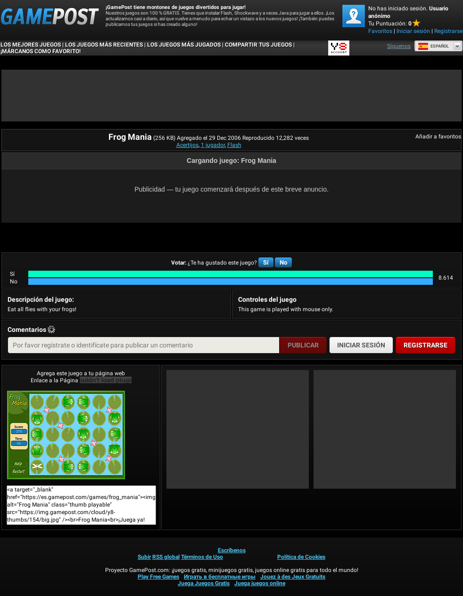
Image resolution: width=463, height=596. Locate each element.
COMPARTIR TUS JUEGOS (258, 44)
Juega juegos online (259, 583)
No (283, 262)
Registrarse (448, 31)
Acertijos (187, 145)
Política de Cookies (301, 557)
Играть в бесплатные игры (220, 576)
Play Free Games (158, 576)
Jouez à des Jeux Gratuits (292, 576)
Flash (234, 145)
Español (433, 46)
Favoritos (380, 31)
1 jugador (213, 145)
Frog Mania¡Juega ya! (66, 435)
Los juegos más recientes (104, 44)
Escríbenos (232, 550)
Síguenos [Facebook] (399, 46)
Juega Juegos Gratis (204, 583)
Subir (144, 557)
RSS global (166, 557)
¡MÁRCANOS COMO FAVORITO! (40, 51)
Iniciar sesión (413, 31)
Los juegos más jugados (184, 44)
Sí (266, 262)
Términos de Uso (202, 557)
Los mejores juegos (30, 44)
